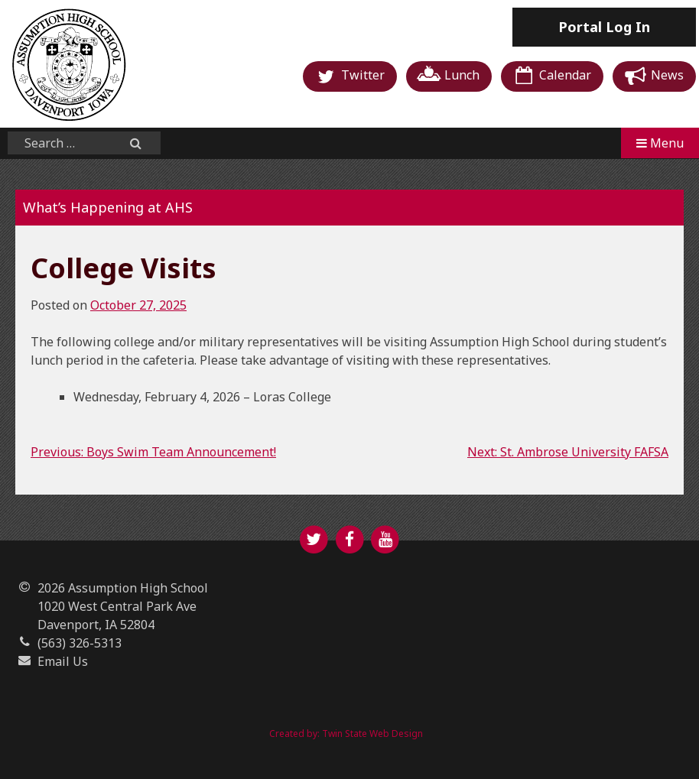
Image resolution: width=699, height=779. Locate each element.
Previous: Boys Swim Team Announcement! (153, 451)
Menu (660, 143)
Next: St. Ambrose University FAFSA (567, 451)
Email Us (62, 661)
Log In (604, 27)
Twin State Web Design (372, 733)
